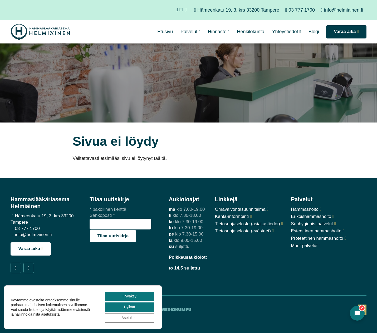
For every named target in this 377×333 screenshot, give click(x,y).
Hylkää (129, 307)
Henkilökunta (251, 31)
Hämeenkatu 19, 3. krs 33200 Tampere (238, 10)
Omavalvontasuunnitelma (240, 209)
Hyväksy (129, 296)
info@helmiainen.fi (343, 10)
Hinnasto (217, 31)
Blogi (314, 31)
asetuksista (50, 314)
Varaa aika (29, 248)
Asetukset (129, 318)
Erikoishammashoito (311, 216)
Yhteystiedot (285, 31)
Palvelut (188, 31)
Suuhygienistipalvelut (312, 223)
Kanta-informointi (232, 216)
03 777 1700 (301, 10)
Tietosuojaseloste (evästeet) (243, 230)
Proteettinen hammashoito (317, 238)
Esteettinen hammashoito (316, 230)
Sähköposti (102, 215)
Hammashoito (305, 209)
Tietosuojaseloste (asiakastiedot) (247, 223)
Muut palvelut (304, 245)
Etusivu (165, 31)
